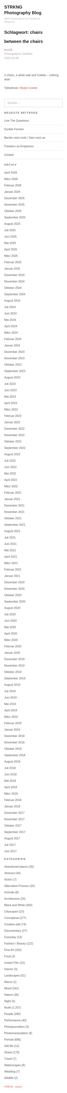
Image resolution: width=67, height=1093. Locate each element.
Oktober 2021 (13, 518)
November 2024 (14, 281)
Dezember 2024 (14, 275)
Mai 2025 (10, 243)
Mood (7, 988)
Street (8, 1052)
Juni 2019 (10, 697)
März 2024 (11, 332)
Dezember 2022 (14, 428)
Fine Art (9, 949)
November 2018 (14, 742)
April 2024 (10, 326)
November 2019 (14, 665)
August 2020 (12, 607)
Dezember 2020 (14, 582)
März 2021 (11, 563)
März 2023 (11, 409)
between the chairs (23, 41)
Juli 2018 (10, 768)
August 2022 (12, 454)
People (8, 1013)
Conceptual (11, 917)
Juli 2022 (10, 460)
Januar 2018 (12, 806)
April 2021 (10, 556)
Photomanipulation (16, 1033)
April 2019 (10, 710)
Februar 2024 (12, 339)
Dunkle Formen (14, 129)
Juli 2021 (10, 537)
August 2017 (12, 838)
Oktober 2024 (13, 287)
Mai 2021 (10, 550)
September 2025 (14, 217)
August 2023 (12, 377)
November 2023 (14, 358)
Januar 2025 (12, 268)
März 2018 (11, 793)
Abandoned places (16, 866)
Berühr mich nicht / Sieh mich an (24, 137)
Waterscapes (12, 1065)
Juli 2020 (10, 614)
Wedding (10, 1071)
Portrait (9, 1039)
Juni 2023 (10, 390)
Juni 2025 (10, 236)
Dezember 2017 (14, 812)
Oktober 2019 (13, 671)
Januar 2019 (12, 729)
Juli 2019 (10, 691)
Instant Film (11, 962)
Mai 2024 (10, 319)
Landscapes (12, 975)
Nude (8, 49)
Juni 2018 (10, 774)
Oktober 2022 (13, 441)
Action (8, 879)
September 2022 (14, 447)
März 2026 (11, 179)
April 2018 (10, 787)
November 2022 (14, 435)
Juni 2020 (10, 620)
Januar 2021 (12, 575)
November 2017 (14, 819)
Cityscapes (11, 911)
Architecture (11, 898)
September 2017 (14, 832)
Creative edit (12, 924)
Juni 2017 (10, 851)
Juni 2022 (10, 467)
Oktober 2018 (13, 748)
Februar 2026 (12, 185)
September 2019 (14, 678)
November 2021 (14, 511)
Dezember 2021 (14, 505)
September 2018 (14, 755)
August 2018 (12, 761)
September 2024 (14, 294)
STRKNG (8, 1087)
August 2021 (12, 531)
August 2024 (12, 300)
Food (7, 956)
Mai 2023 (10, 396)
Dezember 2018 (14, 735)
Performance (12, 1020)
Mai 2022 (10, 473)
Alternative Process (16, 885)
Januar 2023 (12, 422)
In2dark (9, 154)
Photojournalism (14, 1026)
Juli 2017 (10, 844)
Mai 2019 (10, 703)
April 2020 (10, 633)
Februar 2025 (12, 262)
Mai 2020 (10, 627)
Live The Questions (16, 120)
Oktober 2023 (13, 364)
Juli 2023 (10, 383)
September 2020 (14, 601)
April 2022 (10, 479)
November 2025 (14, 204)
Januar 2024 (12, 345)
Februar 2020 (12, 646)
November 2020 (14, 588)
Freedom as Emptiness (19, 146)
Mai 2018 (10, 780)
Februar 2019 (12, 723)
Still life (8, 1045)
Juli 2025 (10, 230)
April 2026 (10, 172)
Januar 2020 (12, 652)
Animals (9, 892)
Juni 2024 (10, 313)
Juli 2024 (10, 307)
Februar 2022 (12, 492)
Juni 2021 (10, 543)
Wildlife (9, 1077)
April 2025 (10, 249)
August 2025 (12, 223)
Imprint (18, 1087)
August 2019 (12, 684)
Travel (8, 1058)
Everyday (10, 937)
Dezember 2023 (14, 351)
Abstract (9, 873)
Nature (8, 994)
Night (7, 1001)
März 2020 (11, 639)
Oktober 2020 (13, 595)
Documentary (12, 930)
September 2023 (14, 371)
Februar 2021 (12, 569)
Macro (8, 981)
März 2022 (11, 486)
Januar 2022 (12, 499)
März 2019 (11, 716)
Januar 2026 (12, 191)
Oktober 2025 (13, 211)
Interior (8, 969)
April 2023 (10, 403)
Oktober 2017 (13, 825)
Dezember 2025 (14, 198)
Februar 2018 (12, 800)
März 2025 (11, 255)
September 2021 (14, 524)
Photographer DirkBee (18, 53)
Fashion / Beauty (15, 943)
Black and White (14, 905)
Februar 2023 (12, 415)
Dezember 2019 (14, 659)
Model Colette (29, 87)
